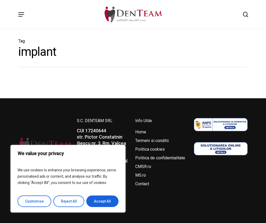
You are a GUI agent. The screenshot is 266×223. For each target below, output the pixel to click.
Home (140, 131)
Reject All (69, 201)
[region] (68, 179)
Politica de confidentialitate (160, 157)
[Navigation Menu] (21, 14)
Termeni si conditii (152, 140)
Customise (34, 201)
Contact (142, 183)
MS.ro (140, 175)
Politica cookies (150, 149)
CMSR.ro (143, 166)
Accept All (102, 201)
